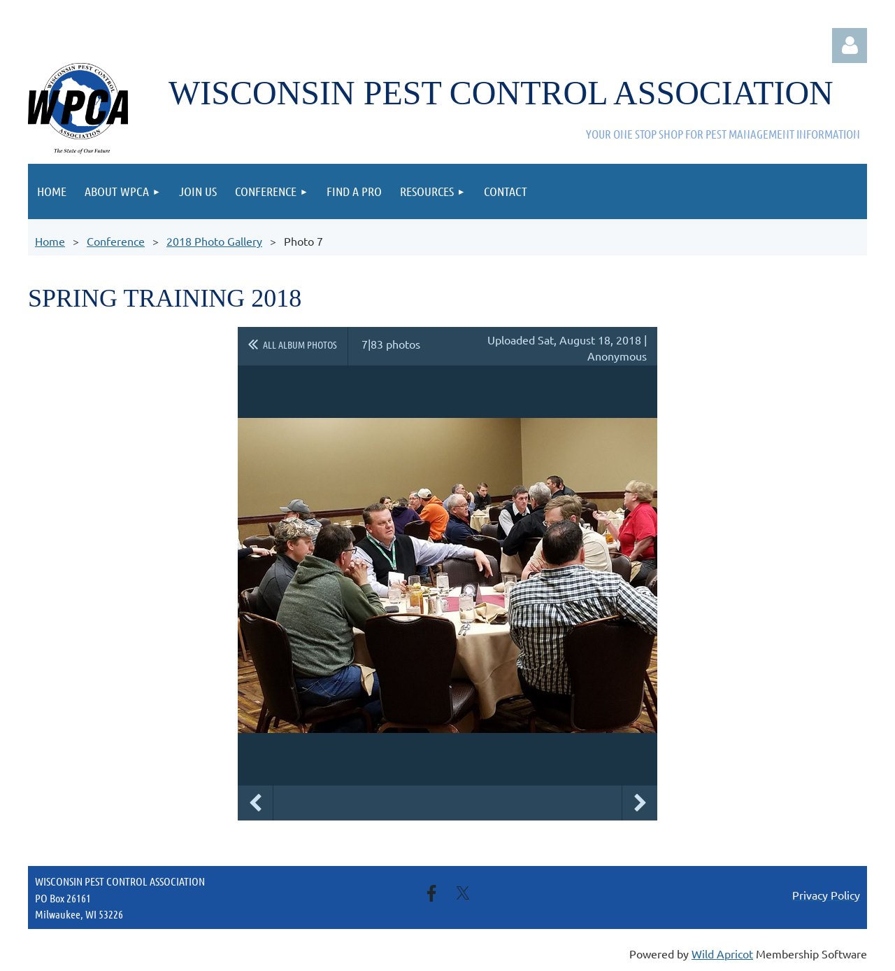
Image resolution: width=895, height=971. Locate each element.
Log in (849, 45)
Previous (255, 802)
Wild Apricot (722, 953)
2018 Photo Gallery (214, 241)
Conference (116, 241)
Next (639, 802)
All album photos (300, 344)
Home (50, 241)
